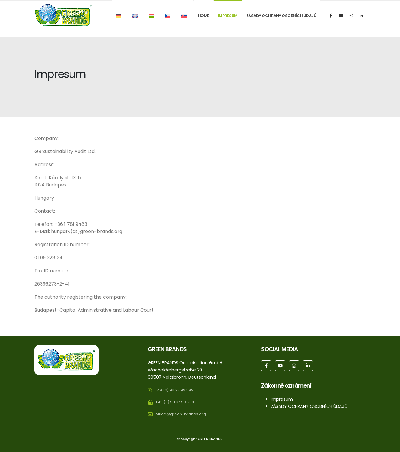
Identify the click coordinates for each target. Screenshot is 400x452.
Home (203, 15)
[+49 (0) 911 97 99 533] (172, 403)
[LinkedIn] (361, 15)
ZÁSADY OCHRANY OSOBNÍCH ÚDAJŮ (281, 15)
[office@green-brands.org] (177, 415)
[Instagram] (351, 15)
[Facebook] (331, 15)
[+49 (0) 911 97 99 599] (172, 391)
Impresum (228, 15)
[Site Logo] (63, 15)
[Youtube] (341, 15)
